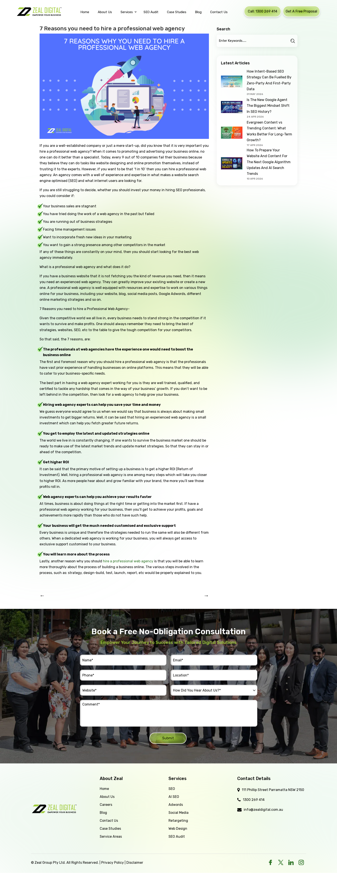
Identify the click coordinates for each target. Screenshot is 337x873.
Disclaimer (134, 863)
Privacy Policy (112, 863)
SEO (171, 789)
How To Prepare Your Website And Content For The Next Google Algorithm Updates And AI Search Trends (269, 162)
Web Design (177, 828)
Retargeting (178, 821)
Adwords (175, 805)
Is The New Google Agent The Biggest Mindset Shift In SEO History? (268, 105)
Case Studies (110, 828)
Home (104, 789)
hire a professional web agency (128, 561)
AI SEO (173, 797)
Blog (103, 813)
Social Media (178, 813)
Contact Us (109, 821)
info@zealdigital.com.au (263, 810)
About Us (107, 797)
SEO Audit (176, 836)
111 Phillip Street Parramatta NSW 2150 (273, 790)
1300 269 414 (254, 800)
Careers (106, 805)
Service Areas (111, 836)
